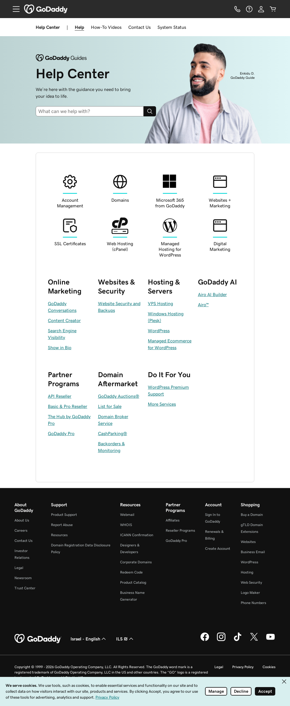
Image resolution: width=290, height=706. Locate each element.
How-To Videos (106, 27)
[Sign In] (261, 9)
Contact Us (139, 27)
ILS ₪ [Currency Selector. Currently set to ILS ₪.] (125, 638)
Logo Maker (250, 592)
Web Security (251, 582)
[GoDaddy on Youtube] (270, 640)
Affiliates (173, 520)
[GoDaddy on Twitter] (254, 640)
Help (79, 27)
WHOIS (126, 525)
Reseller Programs (180, 530)
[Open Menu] (14, 9)
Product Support (64, 514)
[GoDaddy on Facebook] (205, 640)
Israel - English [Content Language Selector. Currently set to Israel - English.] (89, 638)
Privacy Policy (242, 667)
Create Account (217, 548)
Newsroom (23, 578)
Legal (18, 568)
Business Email (253, 552)
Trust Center (24, 588)
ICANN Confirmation (136, 535)
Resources (59, 535)
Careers (20, 530)
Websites (248, 542)
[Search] (150, 111)
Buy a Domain (252, 514)
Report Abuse (62, 525)
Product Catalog (133, 582)
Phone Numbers (253, 603)
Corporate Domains (136, 562)
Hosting (247, 572)
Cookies (269, 667)
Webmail (127, 514)
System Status (171, 27)
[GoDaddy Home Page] (37, 639)
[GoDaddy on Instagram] (221, 640)
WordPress (249, 562)
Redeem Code (131, 572)
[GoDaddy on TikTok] (238, 640)
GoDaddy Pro (176, 540)
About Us (21, 520)
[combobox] (92, 111)
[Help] (249, 9)
